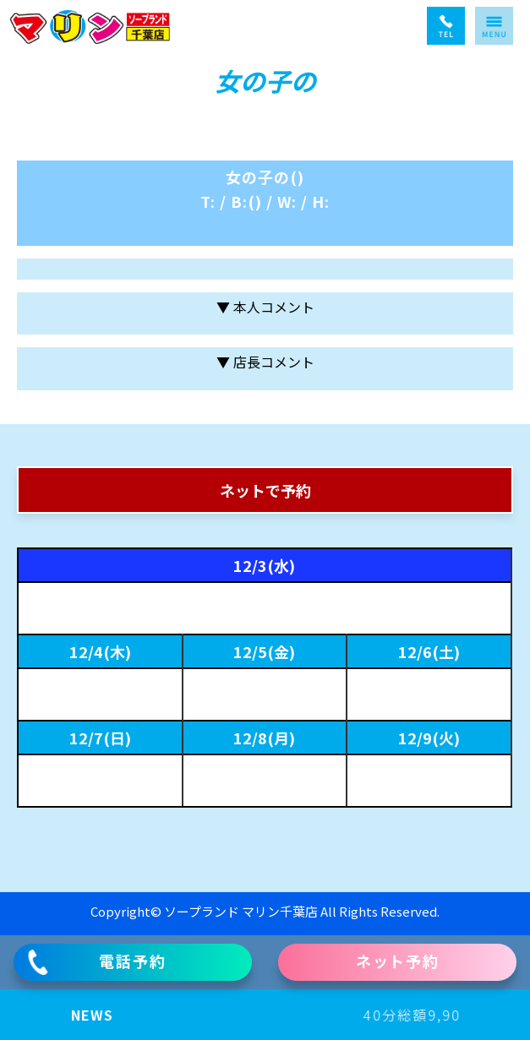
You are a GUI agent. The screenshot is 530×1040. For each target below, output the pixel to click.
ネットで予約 (265, 490)
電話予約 (96, 962)
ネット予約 (398, 961)
